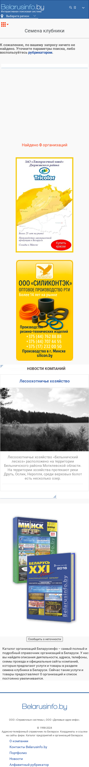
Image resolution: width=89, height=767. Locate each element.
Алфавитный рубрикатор (29, 765)
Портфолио (18, 753)
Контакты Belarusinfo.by (28, 747)
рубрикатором (40, 52)
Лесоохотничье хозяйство (44, 381)
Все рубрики (7, 26)
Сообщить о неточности (44, 639)
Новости (16, 759)
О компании (18, 741)
